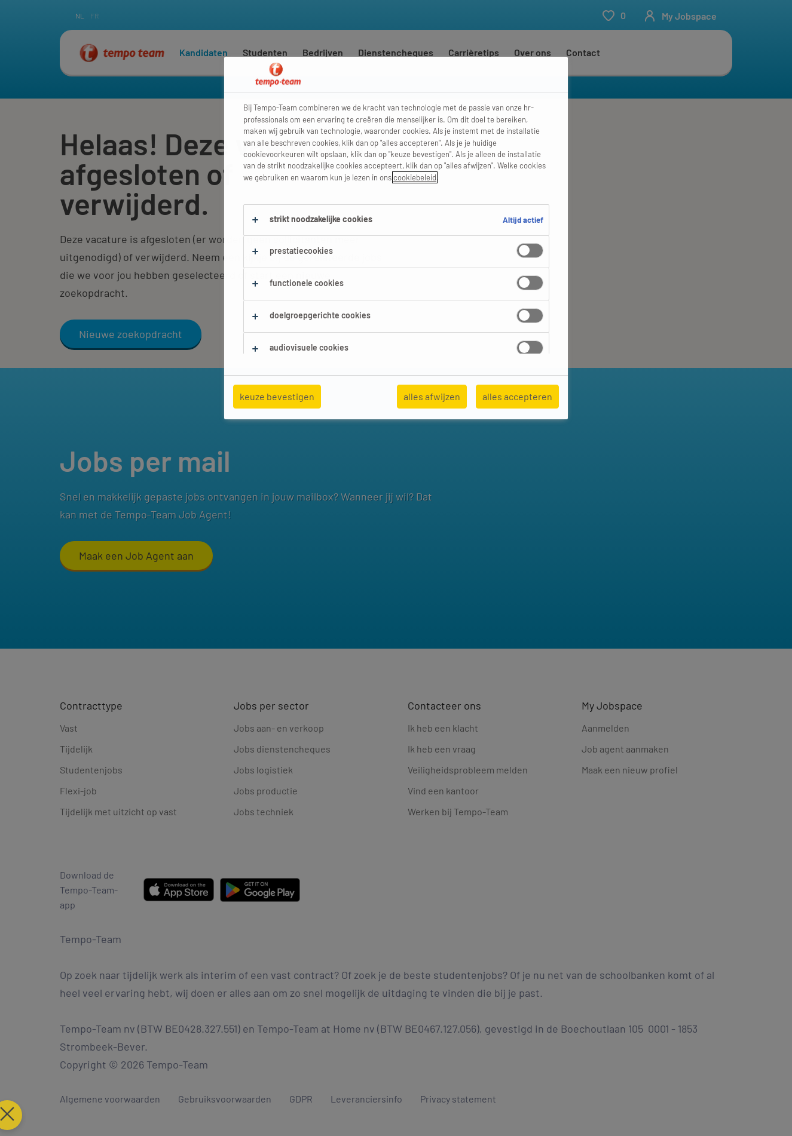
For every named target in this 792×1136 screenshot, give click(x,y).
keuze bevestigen (277, 396)
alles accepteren (517, 396)
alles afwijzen (431, 396)
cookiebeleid (414, 177)
